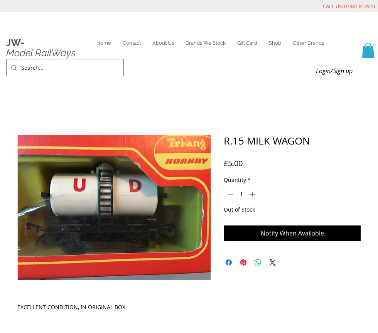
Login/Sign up (334, 71)
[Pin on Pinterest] (243, 262)
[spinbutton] (241, 194)
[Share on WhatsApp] (258, 262)
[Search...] (64, 67)
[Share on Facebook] (228, 262)
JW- (15, 42)
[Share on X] (272, 262)
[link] (368, 50)
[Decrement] (230, 194)
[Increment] (253, 194)
